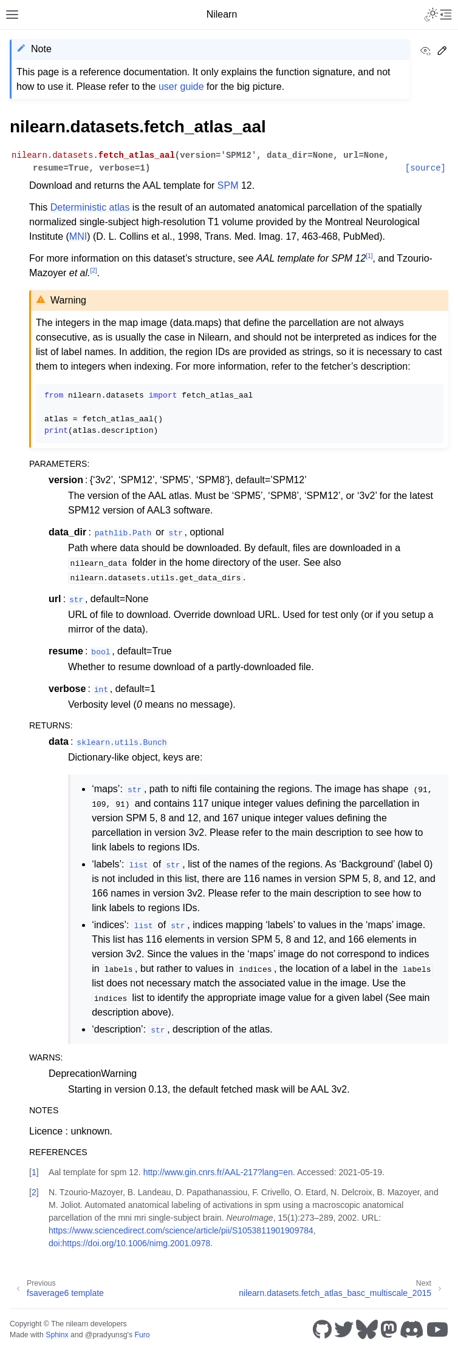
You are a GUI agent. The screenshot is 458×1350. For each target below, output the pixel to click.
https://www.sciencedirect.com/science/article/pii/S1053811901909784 (181, 1230)
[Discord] (412, 1329)
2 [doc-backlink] (34, 1192)
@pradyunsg (106, 1335)
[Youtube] (437, 1329)
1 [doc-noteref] (369, 256)
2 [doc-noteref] (93, 270)
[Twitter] (344, 1329)
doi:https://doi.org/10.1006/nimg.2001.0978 (129, 1243)
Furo (141, 1335)
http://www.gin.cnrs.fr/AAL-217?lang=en (218, 1172)
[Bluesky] (367, 1329)
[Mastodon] (388, 1329)
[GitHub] (322, 1329)
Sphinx (57, 1335)
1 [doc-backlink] (34, 1172)
